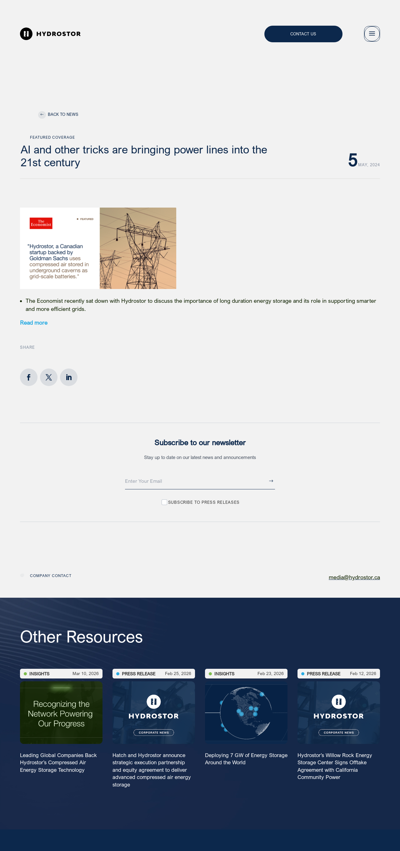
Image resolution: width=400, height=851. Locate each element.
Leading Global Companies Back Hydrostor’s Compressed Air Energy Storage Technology (58, 762)
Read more (34, 322)
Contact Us (304, 33)
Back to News (63, 114)
